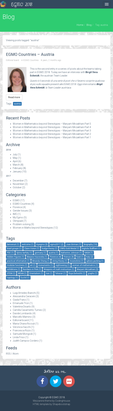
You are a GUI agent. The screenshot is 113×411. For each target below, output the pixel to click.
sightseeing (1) (62, 265)
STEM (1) (11, 273)
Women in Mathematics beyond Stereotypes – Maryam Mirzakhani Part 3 (52, 130)
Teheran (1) (60, 273)
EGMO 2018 (21, 5)
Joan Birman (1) (73, 244)
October (17, 187)
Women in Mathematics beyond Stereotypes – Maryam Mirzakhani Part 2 (52, 134)
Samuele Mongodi (22, 333)
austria (17, 104)
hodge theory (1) (49, 248)
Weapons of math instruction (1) (59, 269)
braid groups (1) (14, 248)
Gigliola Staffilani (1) (91, 248)
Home (80, 25)
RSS (8, 353)
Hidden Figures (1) (15, 257)
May (15, 158)
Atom (16, 353)
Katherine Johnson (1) (71, 253)
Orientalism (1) (36, 273)
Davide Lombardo (22, 313)
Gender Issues (20, 210)
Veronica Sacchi (22, 327)
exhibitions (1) (13, 269)
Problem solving (21, 224)
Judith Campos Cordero (26, 340)
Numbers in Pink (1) (32, 269)
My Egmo (18, 217)
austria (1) (53, 253)
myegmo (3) (42, 244)
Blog (89, 25)
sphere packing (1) (95, 261)
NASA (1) (88, 253)
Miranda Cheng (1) (41, 261)
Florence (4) (55, 257)
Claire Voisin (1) (31, 248)
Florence (17, 207)
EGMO (16, 200)
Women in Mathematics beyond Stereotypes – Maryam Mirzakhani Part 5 (52, 123)
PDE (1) (10, 253)
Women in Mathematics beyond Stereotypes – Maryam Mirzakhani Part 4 (52, 127)
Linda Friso (19, 337)
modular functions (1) (17, 265)
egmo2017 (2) (56, 244)
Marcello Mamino (22, 316)
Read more (14, 97)
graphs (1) (92, 273)
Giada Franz (19, 299)
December (18, 180)
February (17, 168)
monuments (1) (45, 265)
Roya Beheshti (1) (76, 273)
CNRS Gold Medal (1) (69, 248)
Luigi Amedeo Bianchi (24, 293)
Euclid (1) (25, 278)
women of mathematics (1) (85, 265)
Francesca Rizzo (22, 330)
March (16, 164)
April (15, 161)
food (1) (80, 257)
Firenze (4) (69, 257)
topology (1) (12, 278)
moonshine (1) (77, 261)
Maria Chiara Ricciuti (24, 323)
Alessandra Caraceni (24, 296)
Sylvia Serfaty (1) (24, 253)
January (17, 171)
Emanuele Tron (21, 303)
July (15, 154)
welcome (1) (28, 244)
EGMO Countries (31, 60)
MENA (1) (22, 273)
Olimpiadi (18, 220)
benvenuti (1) (13, 244)
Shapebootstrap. (62, 404)
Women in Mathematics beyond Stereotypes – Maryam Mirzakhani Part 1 (52, 137)
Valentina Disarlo (22, 306)
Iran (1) (49, 273)
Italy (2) (89, 257)
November (18, 184)
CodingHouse (62, 400)
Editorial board (12, 60)
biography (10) (90, 244)
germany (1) (40, 253)
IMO (15, 214)
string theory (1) (59, 261)
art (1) (33, 265)
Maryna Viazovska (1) (37, 257)
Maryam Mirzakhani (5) (87, 269)
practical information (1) (18, 261)
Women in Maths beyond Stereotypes (33, 227)
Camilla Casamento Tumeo (27, 310)
